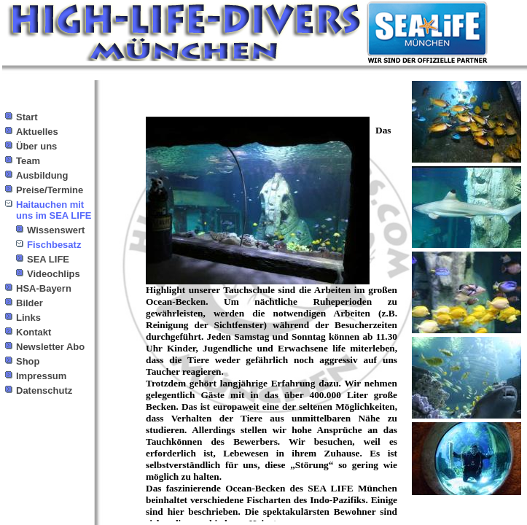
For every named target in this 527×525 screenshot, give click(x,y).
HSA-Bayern (43, 288)
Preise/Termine (49, 189)
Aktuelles (37, 131)
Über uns (36, 146)
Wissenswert (56, 230)
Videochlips (53, 273)
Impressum (41, 375)
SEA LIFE (48, 259)
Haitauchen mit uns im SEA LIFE (54, 210)
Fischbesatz (54, 244)
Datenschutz (44, 390)
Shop (28, 361)
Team (28, 160)
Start (27, 117)
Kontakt (33, 332)
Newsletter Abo (50, 346)
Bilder (29, 303)
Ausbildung (42, 175)
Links (28, 317)
